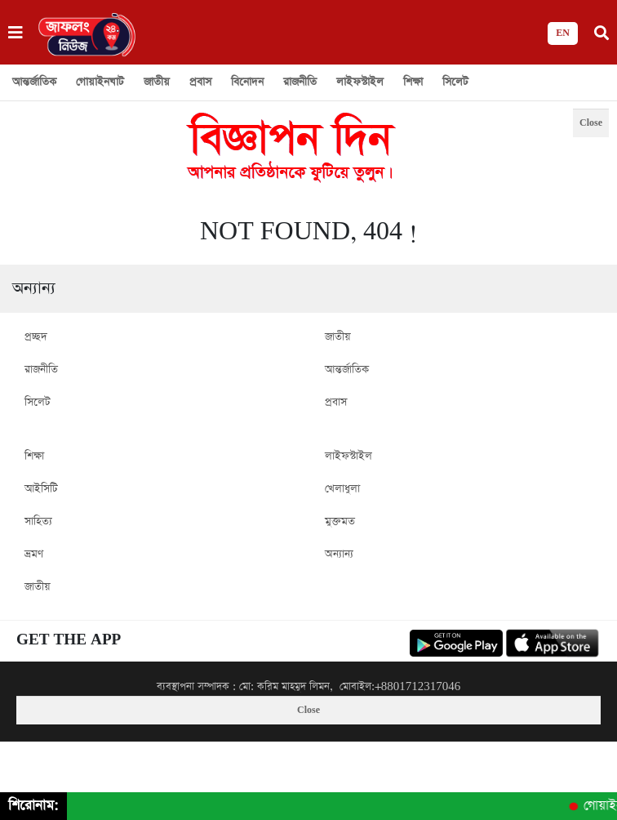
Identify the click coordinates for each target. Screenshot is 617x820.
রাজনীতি (300, 82)
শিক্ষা (413, 82)
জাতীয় (157, 82)
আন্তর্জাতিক (34, 82)
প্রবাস (200, 82)
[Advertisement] (308, 777)
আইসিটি (41, 489)
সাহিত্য (38, 521)
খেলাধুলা (342, 489)
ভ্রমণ (33, 554)
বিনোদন (247, 82)
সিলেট (455, 82)
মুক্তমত (340, 521)
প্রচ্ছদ (35, 337)
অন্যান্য (339, 554)
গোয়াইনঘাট (100, 82)
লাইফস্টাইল (360, 82)
